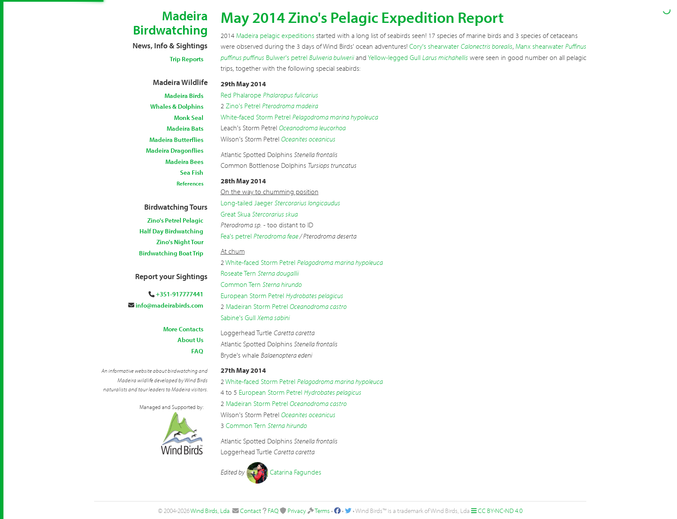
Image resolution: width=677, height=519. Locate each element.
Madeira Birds (184, 95)
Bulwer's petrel (286, 57)
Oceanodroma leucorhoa (312, 127)
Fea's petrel (236, 236)
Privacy (297, 510)
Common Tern (241, 284)
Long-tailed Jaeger (247, 202)
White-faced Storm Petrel (256, 117)
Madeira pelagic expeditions (276, 35)
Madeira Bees (184, 161)
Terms (322, 510)
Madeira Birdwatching (170, 22)
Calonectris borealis (486, 46)
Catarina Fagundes (295, 472)
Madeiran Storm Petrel (257, 306)
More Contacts (183, 329)
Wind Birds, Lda (210, 510)
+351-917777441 (179, 294)
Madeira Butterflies (176, 139)
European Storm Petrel (252, 295)
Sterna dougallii (278, 273)
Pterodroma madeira (290, 105)
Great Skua (235, 214)
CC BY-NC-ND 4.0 (500, 510)
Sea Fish (191, 172)
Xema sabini (273, 317)
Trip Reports (186, 59)
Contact (250, 510)
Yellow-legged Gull (394, 57)
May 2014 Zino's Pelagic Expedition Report (362, 17)
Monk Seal (188, 117)
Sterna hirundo (282, 284)
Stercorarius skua (275, 214)
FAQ (197, 351)
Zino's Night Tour (179, 242)
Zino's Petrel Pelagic (175, 220)
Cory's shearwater (434, 46)
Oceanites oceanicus (308, 139)
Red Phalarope (241, 95)
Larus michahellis (445, 57)
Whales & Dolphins (176, 106)
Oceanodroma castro (318, 306)
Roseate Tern (238, 273)
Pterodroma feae (275, 236)
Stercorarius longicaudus (307, 202)
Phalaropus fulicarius (290, 95)
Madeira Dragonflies (174, 150)
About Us (190, 340)
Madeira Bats (185, 128)
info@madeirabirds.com (169, 305)
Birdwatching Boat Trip (171, 253)
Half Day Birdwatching (171, 231)
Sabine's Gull (238, 317)
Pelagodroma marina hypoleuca (335, 117)
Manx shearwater (539, 46)
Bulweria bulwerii (331, 57)
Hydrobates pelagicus (314, 295)
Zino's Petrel (243, 105)
